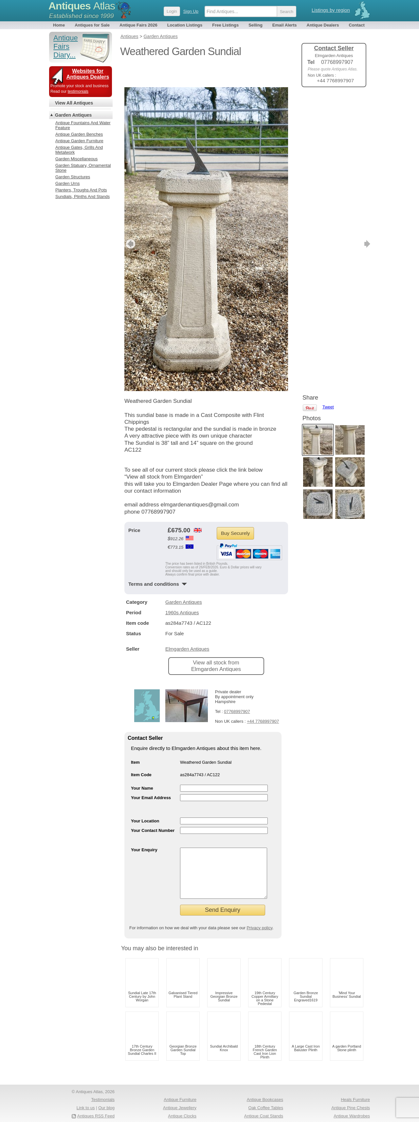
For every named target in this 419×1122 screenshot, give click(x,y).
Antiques (81, 6)
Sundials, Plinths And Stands (82, 196)
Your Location (145, 799)
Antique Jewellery (179, 1095)
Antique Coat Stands (263, 1104)
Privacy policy (259, 916)
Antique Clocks (182, 1104)
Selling (255, 25)
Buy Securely (235, 511)
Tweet (328, 103)
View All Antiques (74, 103)
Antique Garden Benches (79, 134)
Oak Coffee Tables (265, 1095)
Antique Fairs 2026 (138, 25)
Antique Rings (183, 1112)
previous (129, 222)
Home (59, 25)
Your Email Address (151, 776)
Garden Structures (72, 176)
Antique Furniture (180, 1087)
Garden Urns (67, 183)
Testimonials (103, 1087)
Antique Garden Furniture (79, 140)
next (282, 222)
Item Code (141, 753)
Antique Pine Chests (350, 1095)
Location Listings (185, 25)
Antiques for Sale (92, 25)
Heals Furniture (355, 1087)
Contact (356, 25)
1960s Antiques (182, 591)
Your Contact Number (152, 808)
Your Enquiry (144, 828)
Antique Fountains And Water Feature (83, 125)
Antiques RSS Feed (96, 1104)
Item (135, 740)
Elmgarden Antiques (187, 627)
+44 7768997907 (263, 699)
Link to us (86, 1095)
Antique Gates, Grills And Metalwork (79, 150)
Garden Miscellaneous (76, 158)
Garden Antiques (183, 580)
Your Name (142, 766)
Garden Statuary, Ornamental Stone (83, 168)
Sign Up (190, 11)
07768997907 (237, 689)
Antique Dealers (323, 25)
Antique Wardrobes (352, 1104)
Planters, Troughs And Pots (81, 189)
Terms (79, 1112)
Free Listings (225, 25)
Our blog (106, 1095)
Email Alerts (284, 25)
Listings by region (331, 10)
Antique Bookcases (265, 1087)
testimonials (78, 91)
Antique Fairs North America (256, 1112)
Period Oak (359, 1112)
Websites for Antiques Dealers (87, 74)
